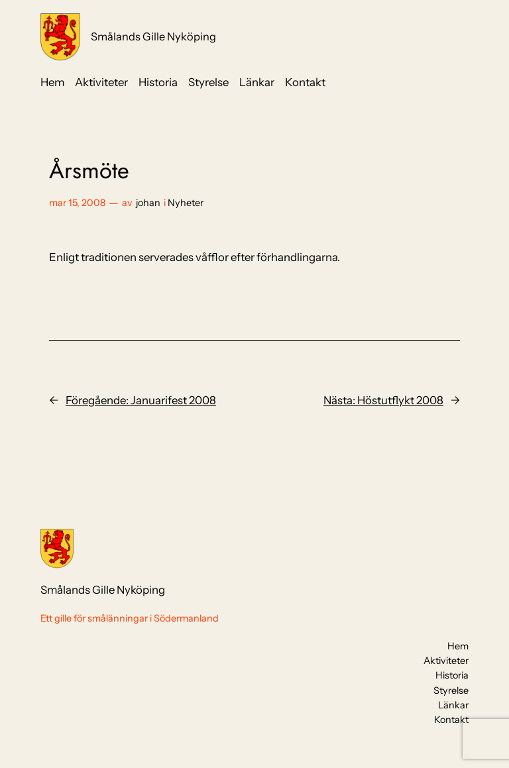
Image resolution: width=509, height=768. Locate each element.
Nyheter (185, 203)
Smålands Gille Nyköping (153, 36)
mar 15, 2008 (77, 203)
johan (148, 203)
